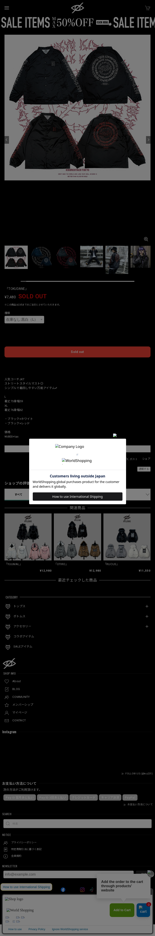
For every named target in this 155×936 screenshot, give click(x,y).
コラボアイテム (23, 636)
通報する (144, 469)
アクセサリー (22, 626)
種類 (7, 313)
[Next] (148, 140)
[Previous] (6, 140)
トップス (19, 606)
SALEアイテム (22, 646)
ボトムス (19, 616)
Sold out (77, 352)
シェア (146, 458)
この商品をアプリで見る (77, 448)
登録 (143, 874)
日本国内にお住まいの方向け (77, 364)
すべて (19, 494)
